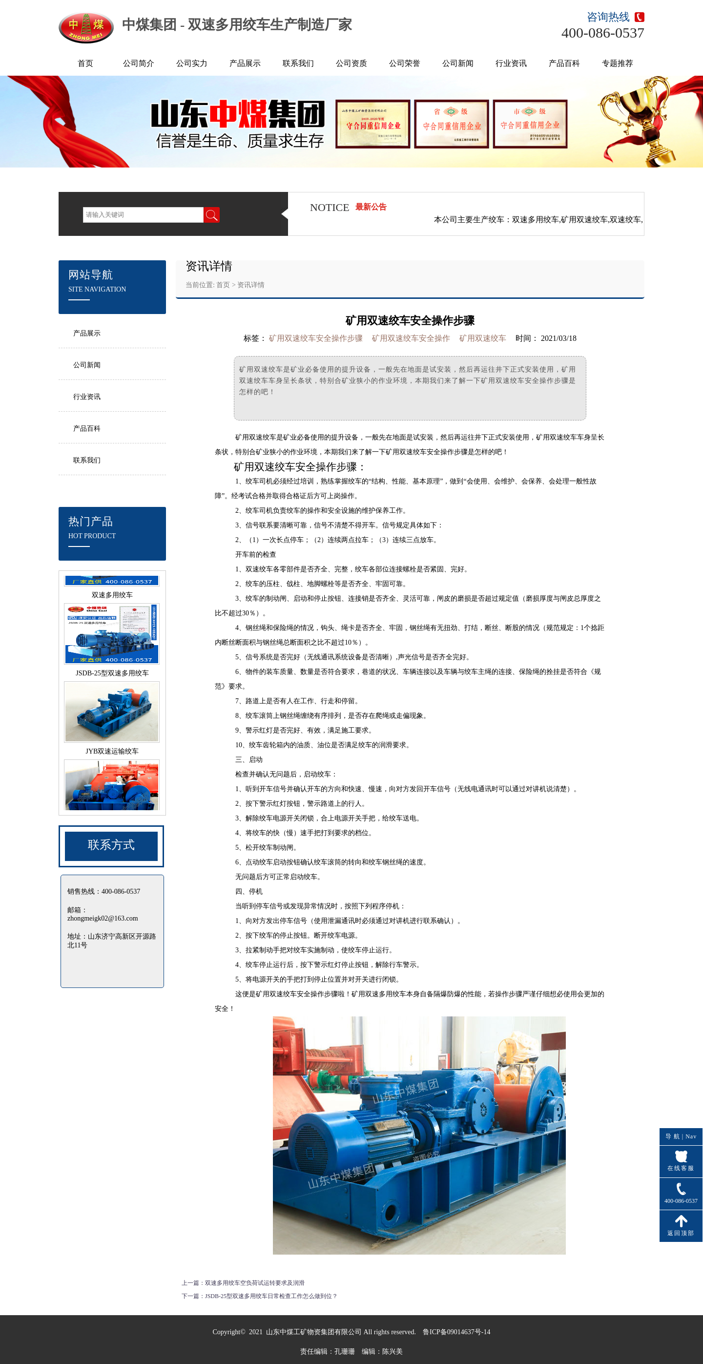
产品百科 (564, 63)
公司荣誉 (404, 63)
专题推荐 (617, 63)
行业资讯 (511, 63)
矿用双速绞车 (255, 437)
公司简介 (138, 63)
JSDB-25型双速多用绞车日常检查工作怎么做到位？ (271, 1296)
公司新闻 (458, 63)
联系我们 (298, 63)
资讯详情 (251, 285)
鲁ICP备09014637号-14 (456, 1332)
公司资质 (351, 63)
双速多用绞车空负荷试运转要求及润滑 (255, 1283)
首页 (85, 63)
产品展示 (245, 63)
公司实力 (191, 63)
